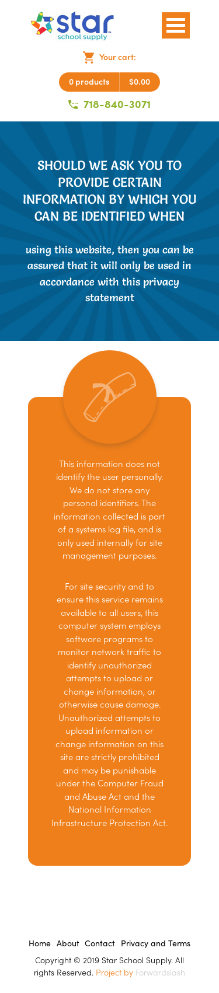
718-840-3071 (109, 104)
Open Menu (176, 25)
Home (40, 943)
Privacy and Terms (155, 943)
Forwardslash (160, 972)
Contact (100, 943)
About (68, 943)
